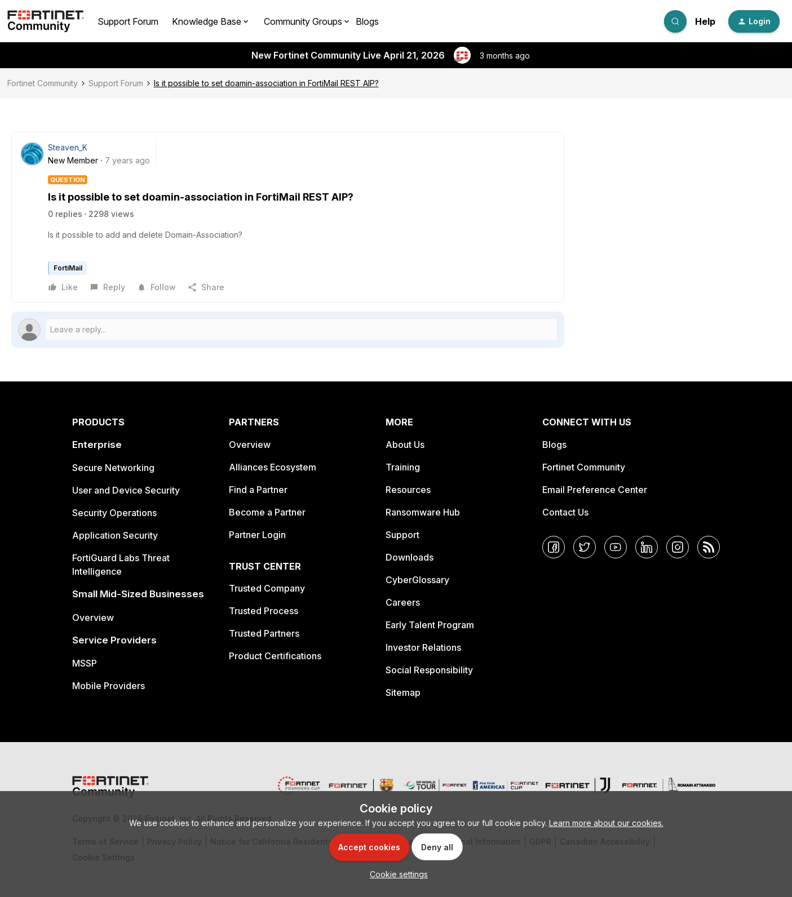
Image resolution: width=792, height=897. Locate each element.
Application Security (115, 535)
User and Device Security (126, 490)
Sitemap (403, 692)
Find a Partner (258, 489)
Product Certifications (275, 655)
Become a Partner (267, 512)
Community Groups (303, 21)
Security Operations (114, 512)
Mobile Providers (108, 685)
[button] (754, 21)
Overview (93, 617)
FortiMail (68, 268)
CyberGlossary (417, 579)
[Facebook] (553, 547)
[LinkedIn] (646, 547)
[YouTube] (615, 547)
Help (705, 21)
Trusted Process (263, 610)
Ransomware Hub (423, 512)
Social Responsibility (429, 670)
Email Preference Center (594, 489)
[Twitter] (584, 547)
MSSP (84, 663)
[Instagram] (677, 547)
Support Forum (128, 21)
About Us (405, 444)
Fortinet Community (42, 83)
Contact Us (565, 512)
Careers (403, 602)
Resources (408, 489)
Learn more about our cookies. (606, 823)
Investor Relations (423, 647)
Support (402, 534)
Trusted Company (267, 588)
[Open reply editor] (287, 330)
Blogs (367, 21)
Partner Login (257, 534)
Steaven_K (67, 147)
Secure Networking (113, 467)
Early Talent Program (430, 624)
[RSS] (708, 547)
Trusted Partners (264, 633)
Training (403, 467)
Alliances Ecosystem (272, 467)
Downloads (409, 557)
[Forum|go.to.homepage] (45, 21)
